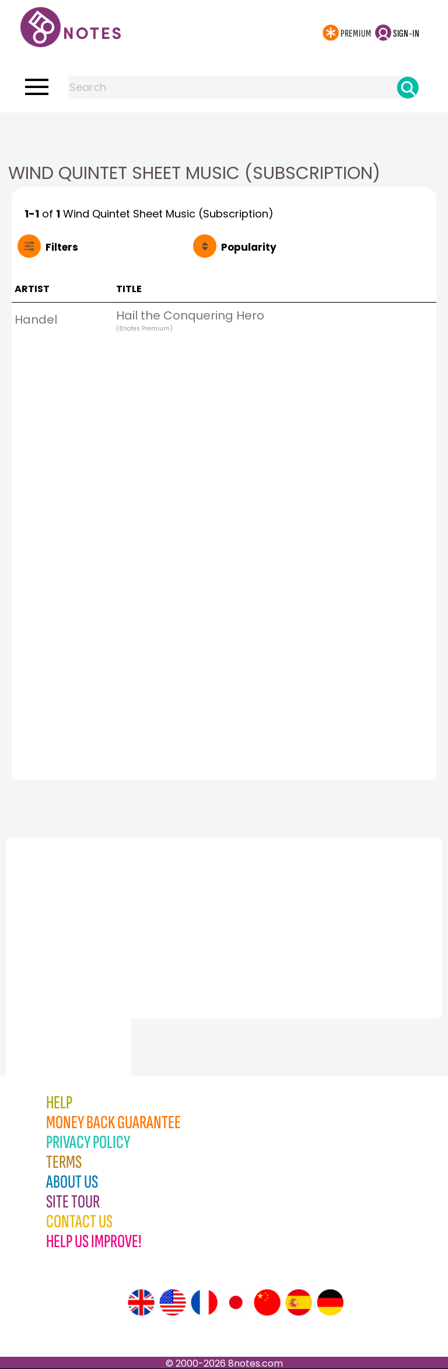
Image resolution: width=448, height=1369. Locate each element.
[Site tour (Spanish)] (298, 1302)
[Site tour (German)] (330, 1302)
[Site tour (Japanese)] (235, 1302)
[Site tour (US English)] (172, 1302)
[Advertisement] (224, 135)
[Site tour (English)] (141, 1302)
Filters (62, 247)
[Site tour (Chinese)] (267, 1302)
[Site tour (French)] (204, 1302)
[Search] (408, 87)
